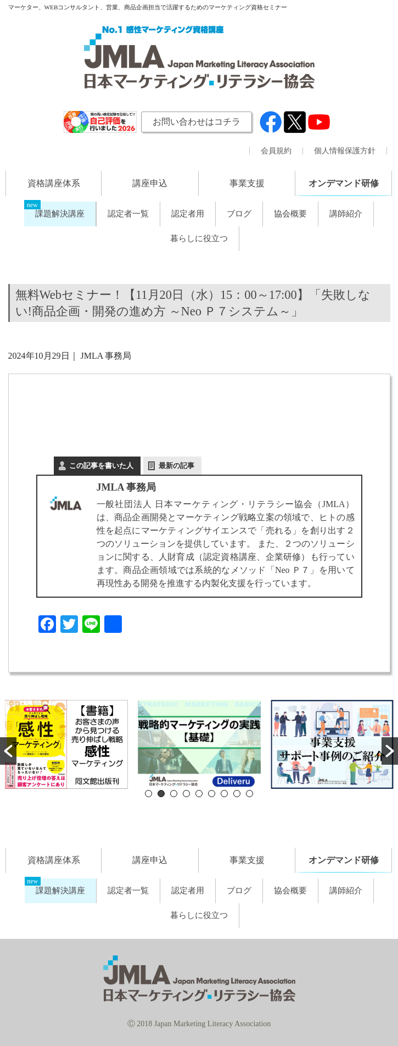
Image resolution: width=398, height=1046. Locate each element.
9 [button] (249, 793)
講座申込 (149, 183)
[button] (8, 751)
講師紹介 (345, 213)
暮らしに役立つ (199, 238)
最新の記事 (176, 465)
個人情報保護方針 (344, 151)
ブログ (239, 213)
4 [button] (186, 793)
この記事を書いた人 (101, 465)
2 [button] (161, 793)
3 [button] (173, 793)
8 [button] (236, 793)
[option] (66, 744)
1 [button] (148, 793)
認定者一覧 (128, 213)
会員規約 (276, 151)
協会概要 (290, 213)
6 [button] (211, 793)
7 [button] (224, 793)
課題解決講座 (60, 213)
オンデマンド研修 (344, 183)
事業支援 (247, 183)
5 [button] (199, 793)
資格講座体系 (53, 183)
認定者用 (187, 213)
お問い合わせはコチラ (196, 121)
